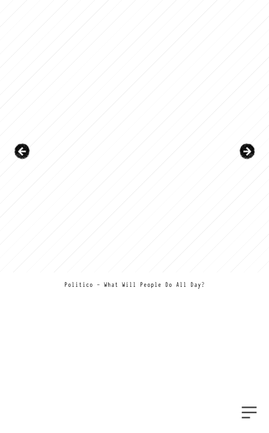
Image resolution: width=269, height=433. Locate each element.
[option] (134, 151)
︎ (249, 413)
